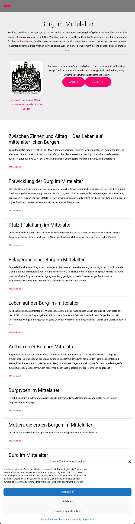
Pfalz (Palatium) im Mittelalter (40, 225)
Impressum (88, 519)
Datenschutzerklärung (70, 519)
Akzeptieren (67, 491)
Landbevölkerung (24, 41)
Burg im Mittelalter (28, 455)
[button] (129, 461)
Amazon (73, 81)
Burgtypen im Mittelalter (34, 390)
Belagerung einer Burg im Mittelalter (47, 259)
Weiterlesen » (15, 167)
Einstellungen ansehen (67, 511)
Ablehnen (67, 501)
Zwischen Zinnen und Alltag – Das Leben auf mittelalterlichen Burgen (27, 104)
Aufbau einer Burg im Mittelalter (42, 347)
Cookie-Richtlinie (49, 519)
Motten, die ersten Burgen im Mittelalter (50, 425)
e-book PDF (98, 81)
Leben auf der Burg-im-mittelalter (44, 303)
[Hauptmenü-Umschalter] (128, 6)
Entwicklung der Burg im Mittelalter (46, 181)
